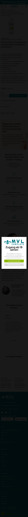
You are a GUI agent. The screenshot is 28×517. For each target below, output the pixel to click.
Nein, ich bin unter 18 (14, 264)
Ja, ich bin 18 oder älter (13, 261)
